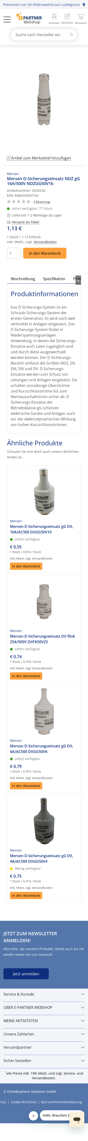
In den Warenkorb (45, 253)
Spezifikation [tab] (54, 278)
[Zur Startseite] (26, 19)
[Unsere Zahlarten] (44, 1034)
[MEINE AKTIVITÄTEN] (44, 1020)
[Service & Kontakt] (44, 994)
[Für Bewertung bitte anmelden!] (42, 201)
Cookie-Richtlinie (24, 1102)
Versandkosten (45, 242)
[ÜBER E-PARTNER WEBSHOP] (44, 1007)
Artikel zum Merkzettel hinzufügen (39, 158)
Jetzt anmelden (26, 973)
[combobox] (44, 34)
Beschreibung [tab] (23, 278)
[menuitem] (67, 19)
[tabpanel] (44, 99)
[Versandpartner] (44, 1047)
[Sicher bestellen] (44, 1060)
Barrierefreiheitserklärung (61, 1102)
